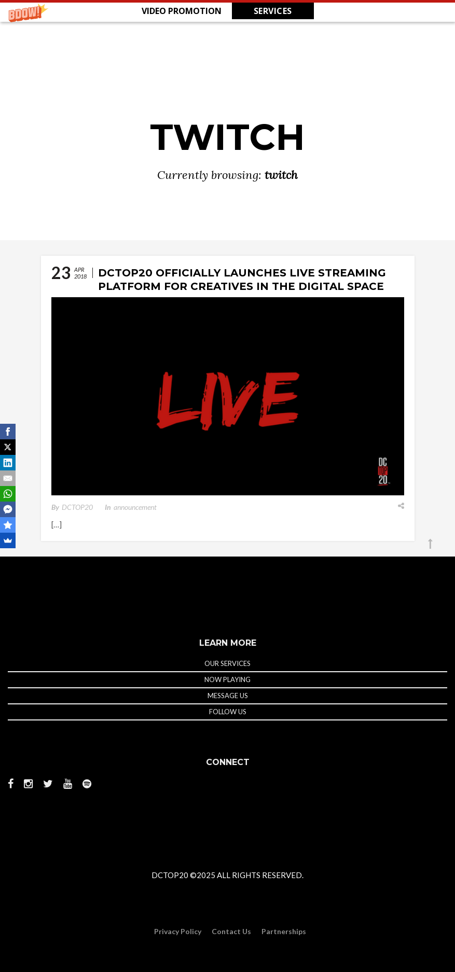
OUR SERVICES (227, 663)
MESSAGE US (228, 695)
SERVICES (273, 11)
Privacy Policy (177, 931)
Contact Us (231, 931)
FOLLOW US (227, 711)
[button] (227, 11)
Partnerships (283, 931)
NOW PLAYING (227, 679)
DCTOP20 (77, 507)
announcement (135, 507)
